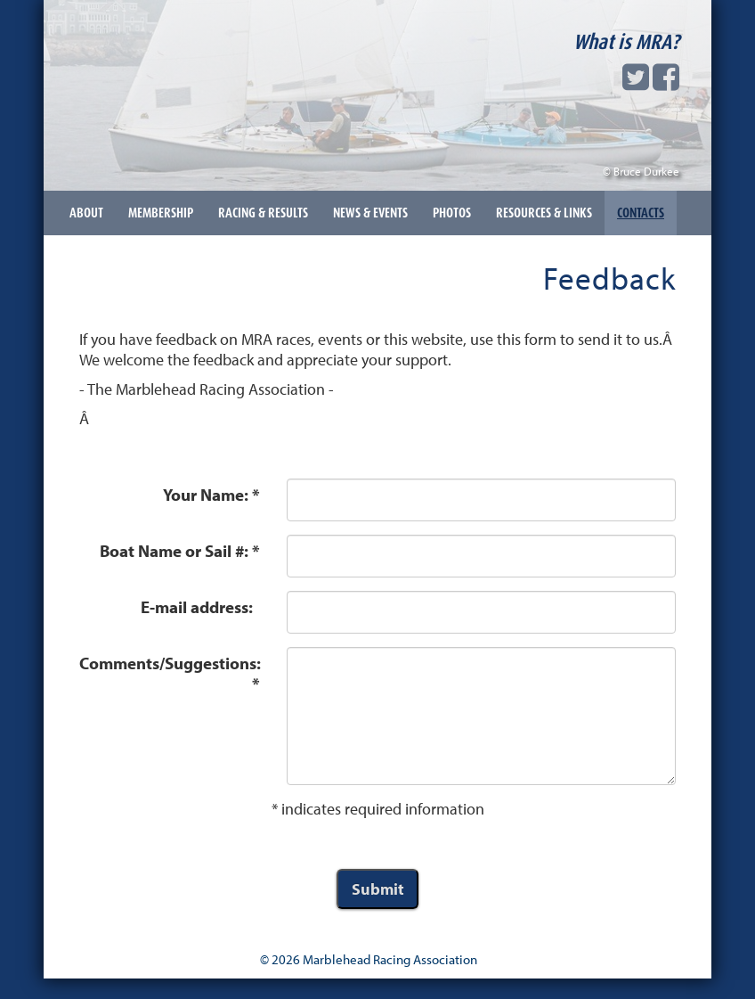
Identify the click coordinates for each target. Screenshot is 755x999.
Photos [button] (452, 212)
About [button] (86, 212)
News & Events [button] (370, 212)
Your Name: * (211, 494)
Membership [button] (160, 212)
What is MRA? (626, 42)
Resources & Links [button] (544, 212)
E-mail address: (200, 607)
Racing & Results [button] (263, 212)
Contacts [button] (640, 212)
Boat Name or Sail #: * (180, 550)
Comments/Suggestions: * (170, 673)
